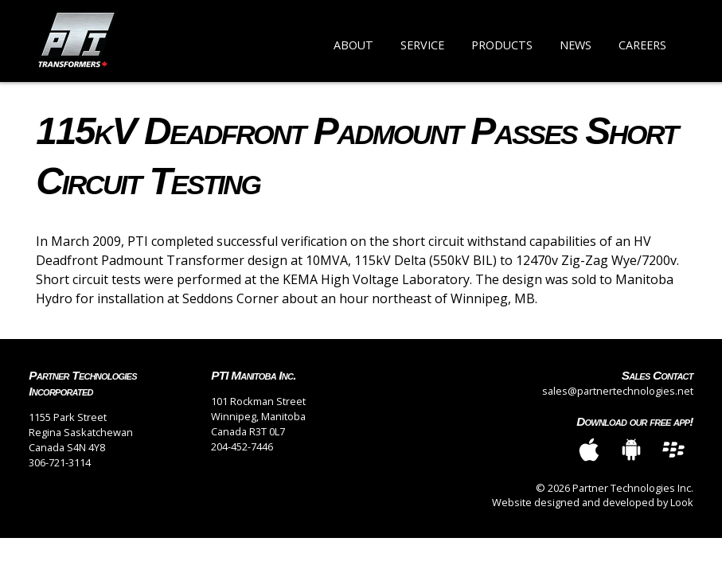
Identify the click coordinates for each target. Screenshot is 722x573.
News (575, 45)
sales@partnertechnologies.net (617, 391)
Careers (642, 45)
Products (502, 45)
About (353, 45)
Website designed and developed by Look (592, 502)
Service (422, 45)
